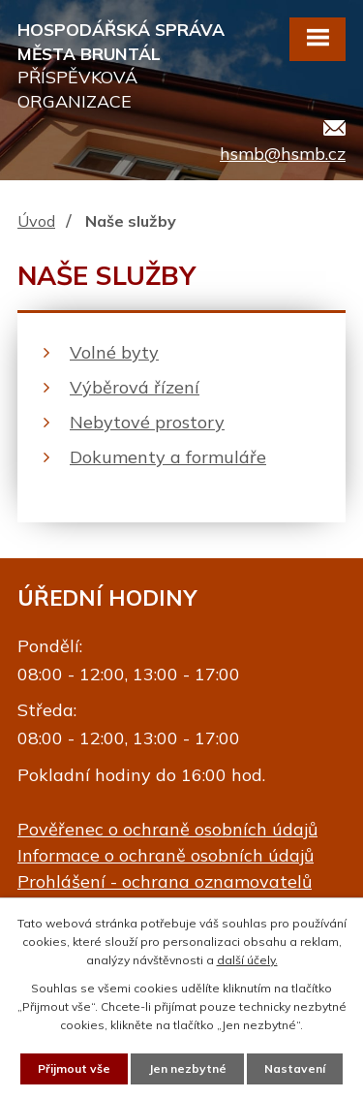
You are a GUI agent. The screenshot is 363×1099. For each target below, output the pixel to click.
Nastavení (294, 1068)
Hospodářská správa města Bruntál (127, 65)
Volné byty (114, 352)
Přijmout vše (74, 1068)
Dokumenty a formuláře (168, 457)
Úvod (36, 221)
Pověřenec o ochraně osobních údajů (167, 829)
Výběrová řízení (134, 387)
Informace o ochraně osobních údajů (165, 855)
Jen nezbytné (187, 1068)
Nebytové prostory (147, 422)
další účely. (247, 960)
